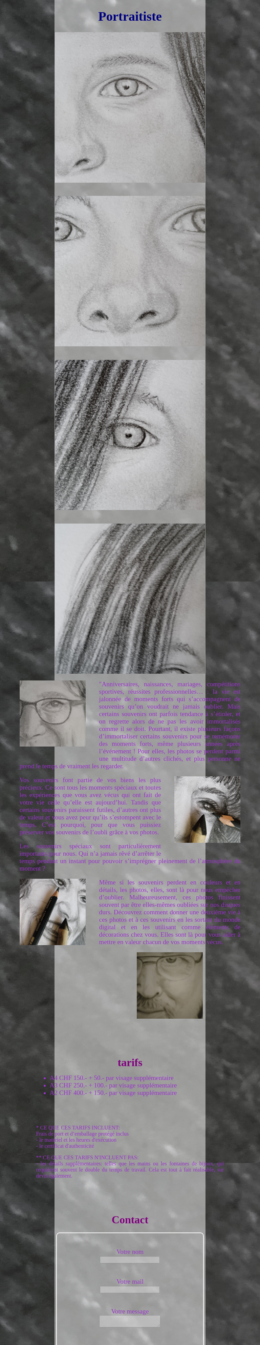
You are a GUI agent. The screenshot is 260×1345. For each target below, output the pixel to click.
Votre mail (130, 1281)
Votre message (130, 1311)
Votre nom (130, 1251)
